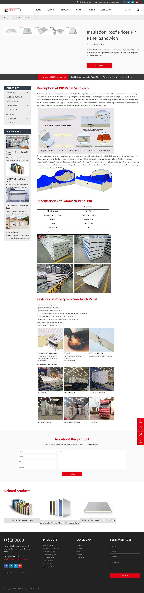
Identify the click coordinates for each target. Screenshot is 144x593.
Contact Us (80, 558)
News (78, 10)
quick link (84, 539)
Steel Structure (11, 119)
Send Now (72, 474)
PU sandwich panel (34, 18)
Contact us (106, 10)
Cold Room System (12, 101)
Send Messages (120, 539)
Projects (91, 10)
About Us (80, 545)
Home (38, 10)
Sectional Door (10, 114)
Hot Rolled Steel (11, 123)
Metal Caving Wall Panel (14, 97)
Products (65, 10)
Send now (125, 575)
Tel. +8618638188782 (12, 556)
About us (51, 10)
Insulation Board (11, 110)
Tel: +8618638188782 (84, 2)
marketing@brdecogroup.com (15, 559)
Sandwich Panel (21, 18)
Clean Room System (12, 106)
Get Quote (99, 65)
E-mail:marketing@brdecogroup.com (107, 2)
